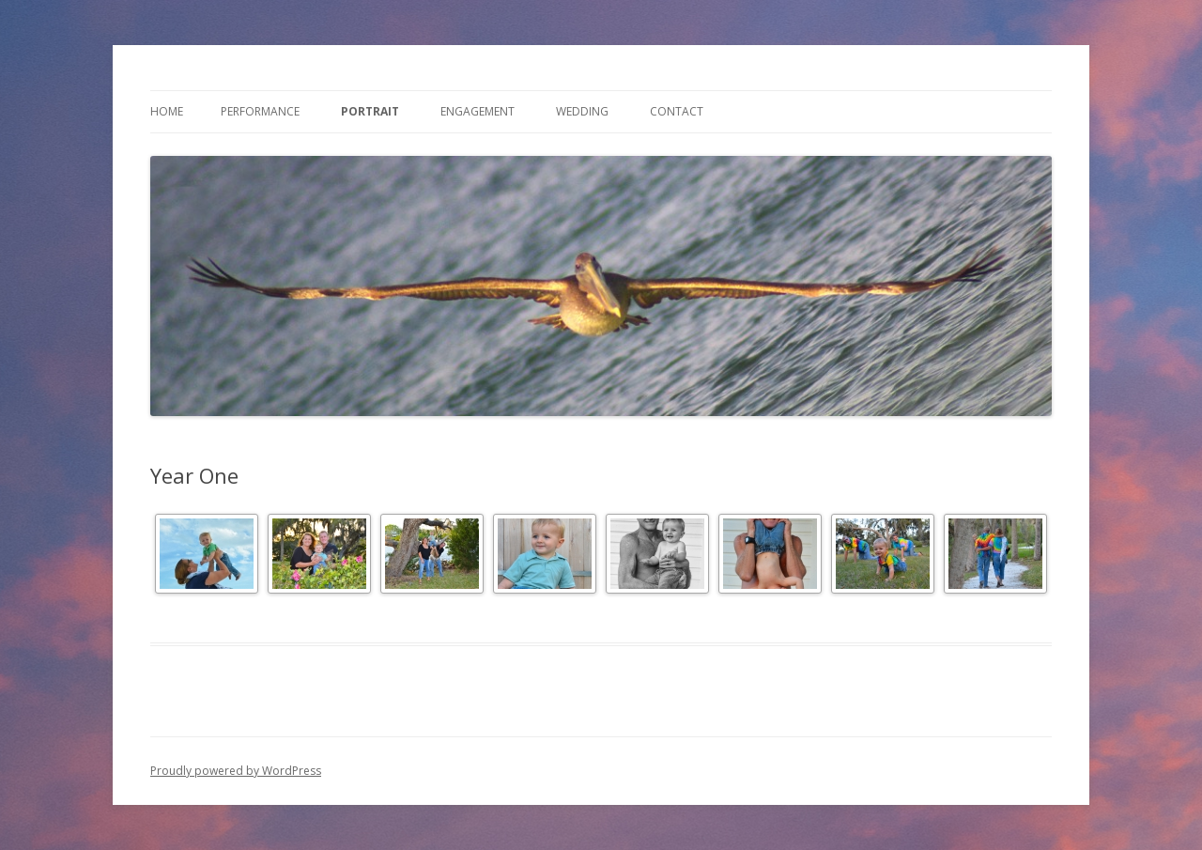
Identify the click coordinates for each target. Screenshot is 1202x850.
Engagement (477, 111)
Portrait (370, 111)
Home (166, 111)
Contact (676, 111)
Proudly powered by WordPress (235, 771)
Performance (260, 111)
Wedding (582, 111)
